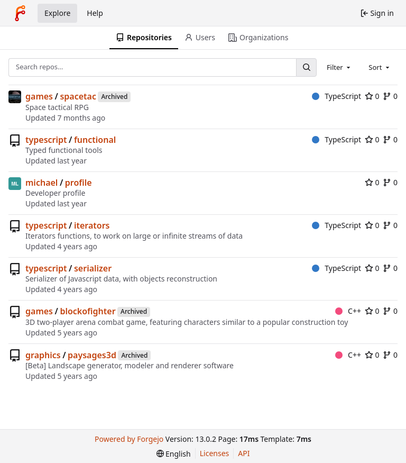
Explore (57, 13)
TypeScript (336, 96)
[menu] (173, 454)
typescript (46, 139)
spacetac (78, 96)
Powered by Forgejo (129, 439)
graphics (43, 355)
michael (41, 182)
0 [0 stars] (372, 96)
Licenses (214, 453)
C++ (348, 311)
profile (78, 182)
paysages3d (92, 355)
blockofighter (87, 311)
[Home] (20, 13)
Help (95, 13)
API (244, 453)
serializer (93, 268)
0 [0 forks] (390, 96)
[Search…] (306, 67)
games (39, 96)
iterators (92, 225)
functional (95, 139)
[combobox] (339, 67)
